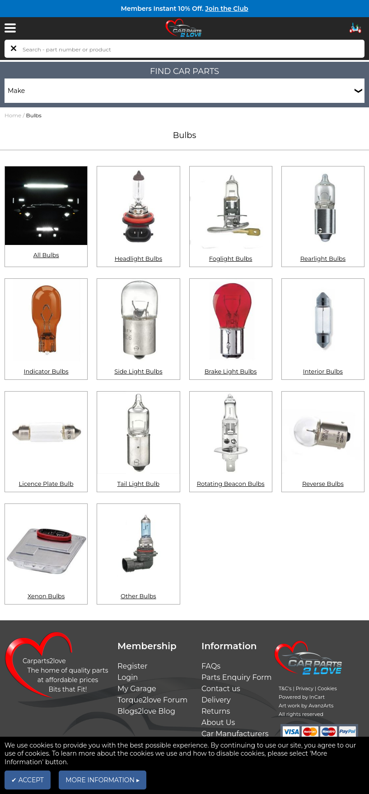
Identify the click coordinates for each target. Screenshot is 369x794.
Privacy (304, 688)
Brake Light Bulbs (231, 371)
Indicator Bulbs (46, 371)
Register (132, 666)
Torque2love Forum (152, 700)
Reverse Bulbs (323, 483)
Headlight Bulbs (138, 258)
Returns (215, 711)
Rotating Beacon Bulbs (231, 483)
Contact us (220, 688)
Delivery (216, 700)
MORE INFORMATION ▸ (102, 780)
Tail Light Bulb (138, 483)
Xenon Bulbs (46, 596)
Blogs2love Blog (146, 711)
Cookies (327, 688)
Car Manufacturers (235, 733)
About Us (218, 722)
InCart (317, 697)
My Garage (136, 688)
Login (127, 677)
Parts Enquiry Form (236, 677)
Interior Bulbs (323, 371)
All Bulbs (46, 255)
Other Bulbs (138, 596)
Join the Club (226, 9)
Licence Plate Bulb (46, 483)
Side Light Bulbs (138, 371)
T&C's (285, 688)
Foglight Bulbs (230, 258)
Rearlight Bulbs (323, 258)
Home (13, 115)
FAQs (210, 666)
